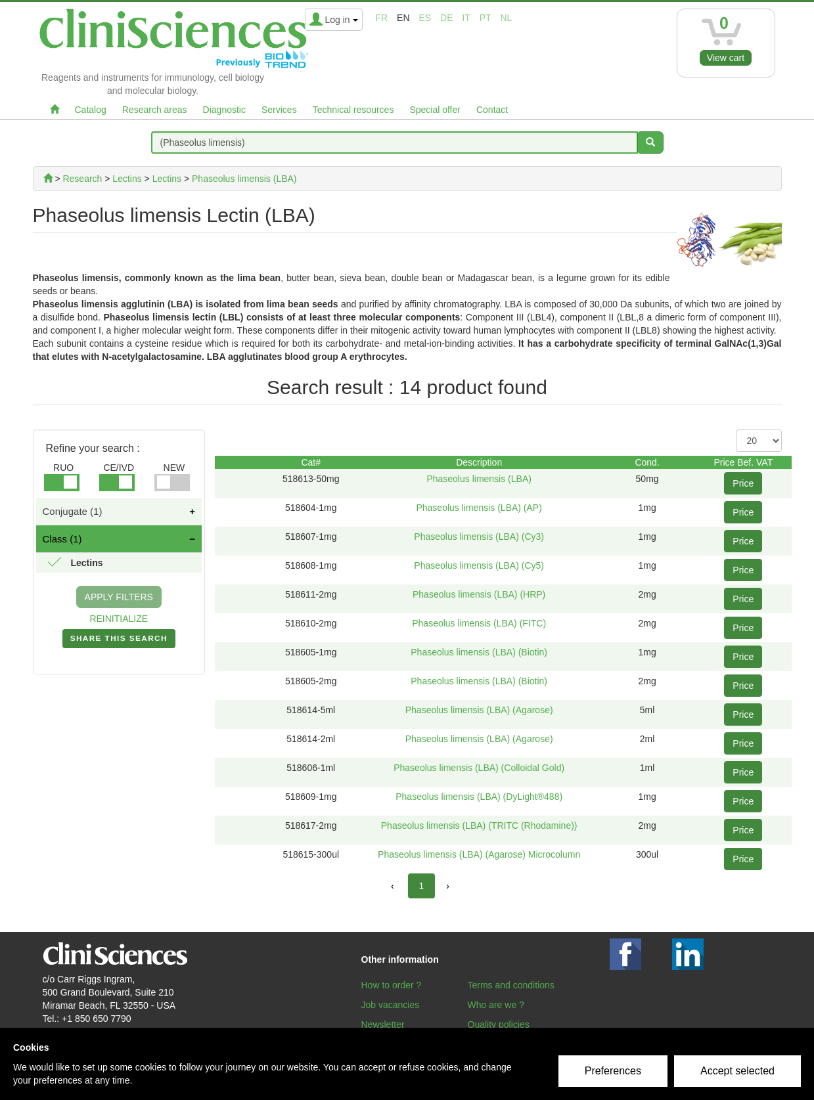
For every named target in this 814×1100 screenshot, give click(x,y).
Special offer (435, 109)
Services (279, 109)
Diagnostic (224, 109)
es (424, 17)
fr (382, 17)
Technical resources (353, 109)
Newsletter (383, 1024)
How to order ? (391, 985)
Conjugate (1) (72, 511)
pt (485, 17)
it (466, 17)
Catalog (90, 109)
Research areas (154, 109)
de (446, 17)
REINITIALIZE (118, 618)
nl (506, 17)
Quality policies (499, 1024)
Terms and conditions (511, 985)
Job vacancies (390, 1005)
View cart (725, 58)
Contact (492, 109)
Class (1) (62, 538)
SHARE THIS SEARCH (118, 641)
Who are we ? (496, 1005)
